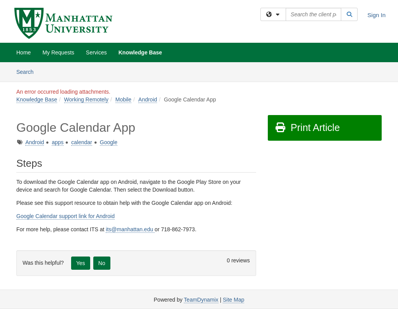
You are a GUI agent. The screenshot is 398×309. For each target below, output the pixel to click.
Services (96, 52)
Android (147, 99)
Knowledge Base (140, 52)
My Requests (58, 52)
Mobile (123, 99)
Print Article (307, 127)
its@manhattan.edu (130, 229)
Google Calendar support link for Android (65, 216)
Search (27, 71)
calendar (81, 142)
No (101, 263)
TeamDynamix (201, 300)
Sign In (376, 15)
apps (57, 142)
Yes (80, 263)
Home (23, 52)
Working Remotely (86, 99)
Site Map (233, 300)
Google (108, 142)
